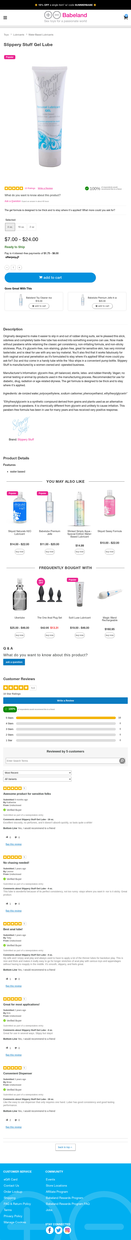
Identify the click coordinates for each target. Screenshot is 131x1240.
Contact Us (11, 1185)
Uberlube (19, 617)
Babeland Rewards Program (64, 1198)
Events (50, 1179)
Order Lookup (13, 1191)
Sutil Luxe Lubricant (80, 617)
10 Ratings (30, 188)
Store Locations (56, 1185)
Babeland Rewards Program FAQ (68, 1204)
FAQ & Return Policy (17, 1204)
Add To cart (50, 277)
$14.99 (80, 545)
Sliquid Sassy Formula (110, 531)
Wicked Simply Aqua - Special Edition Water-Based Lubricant (79, 534)
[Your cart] (125, 17)
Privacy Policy (13, 1216)
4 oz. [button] (10, 227)
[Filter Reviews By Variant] (37, 779)
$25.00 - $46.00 (19, 627)
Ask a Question (13, 201)
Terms (8, 1210)
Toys (6, 34)
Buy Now (20, 551)
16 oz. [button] (21, 227)
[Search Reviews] (65, 761)
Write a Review (45, 188)
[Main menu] (5, 17)
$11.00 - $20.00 (49, 544)
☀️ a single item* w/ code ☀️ (65, 4)
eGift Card (10, 1179)
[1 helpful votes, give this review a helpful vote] (7, 904)
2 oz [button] (32, 227)
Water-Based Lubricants (40, 34)
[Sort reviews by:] (37, 773)
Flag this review (13, 844)
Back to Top (65, 1147)
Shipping (10, 1198)
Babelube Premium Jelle (49, 532)
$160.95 (110, 629)
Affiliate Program (57, 1191)
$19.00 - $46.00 (79, 627)
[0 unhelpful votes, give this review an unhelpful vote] (16, 837)
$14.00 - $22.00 (19, 544)
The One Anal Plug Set (49, 617)
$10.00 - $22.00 (109, 543)
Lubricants (18, 34)
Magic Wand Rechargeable (110, 619)
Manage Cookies (15, 1222)
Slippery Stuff (26, 439)
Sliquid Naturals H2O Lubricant (19, 532)
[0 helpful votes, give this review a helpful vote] (7, 837)
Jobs (49, 1210)
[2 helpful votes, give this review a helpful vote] (7, 1120)
